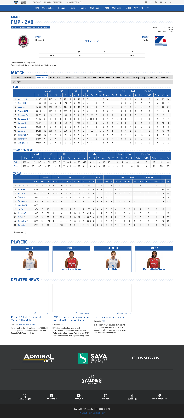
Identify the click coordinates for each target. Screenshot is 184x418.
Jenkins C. (22, 139)
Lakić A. (21, 209)
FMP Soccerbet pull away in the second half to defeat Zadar (71, 319)
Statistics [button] (94, 8)
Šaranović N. (23, 119)
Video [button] (128, 8)
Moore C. (21, 107)
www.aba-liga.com (159, 396)
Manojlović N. (23, 143)
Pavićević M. (23, 111)
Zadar (145, 36)
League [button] (61, 8)
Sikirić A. (21, 193)
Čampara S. (22, 201)
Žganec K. (22, 197)
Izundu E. (21, 131)
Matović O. (22, 127)
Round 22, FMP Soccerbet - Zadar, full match (26, 319)
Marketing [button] (116, 8)
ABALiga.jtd (51, 396)
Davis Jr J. (22, 185)
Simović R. (22, 123)
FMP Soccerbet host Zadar (109, 317)
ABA (62, 324)
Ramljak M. (22, 221)
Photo (106, 8)
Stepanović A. (23, 115)
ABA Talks (138, 8)
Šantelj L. (22, 225)
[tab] (17, 77)
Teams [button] (83, 8)
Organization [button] (48, 8)
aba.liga (105, 396)
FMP (38, 36)
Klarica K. (22, 189)
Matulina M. (22, 205)
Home (36, 8)
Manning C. (22, 99)
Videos (21, 324)
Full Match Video (29, 324)
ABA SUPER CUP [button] (74, 2)
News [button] (72, 8)
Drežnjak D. (22, 213)
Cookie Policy (99, 413)
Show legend (19, 232)
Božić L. (21, 217)
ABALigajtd (78, 396)
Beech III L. (22, 103)
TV (147, 8)
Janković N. (22, 135)
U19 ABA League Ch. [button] (53, 2)
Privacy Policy (85, 413)
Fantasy (37, 2)
